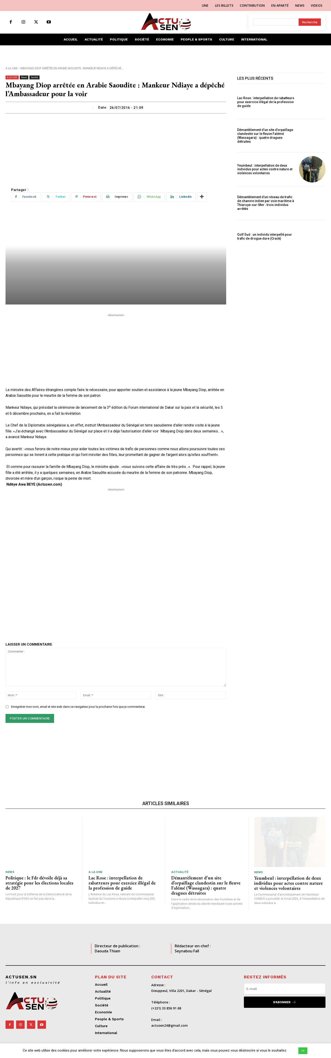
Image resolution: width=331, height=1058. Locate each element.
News (24, 77)
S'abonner (284, 1002)
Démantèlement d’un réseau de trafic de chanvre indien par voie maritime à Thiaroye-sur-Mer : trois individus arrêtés (265, 202)
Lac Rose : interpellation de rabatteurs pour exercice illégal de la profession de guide (265, 102)
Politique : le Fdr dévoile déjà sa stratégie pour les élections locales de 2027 (39, 883)
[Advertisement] (116, 148)
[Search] (310, 22)
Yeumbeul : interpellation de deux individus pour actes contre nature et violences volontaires (264, 169)
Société (34, 77)
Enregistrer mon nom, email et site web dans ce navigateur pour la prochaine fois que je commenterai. (78, 706)
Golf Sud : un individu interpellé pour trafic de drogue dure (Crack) (264, 236)
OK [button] (303, 1050)
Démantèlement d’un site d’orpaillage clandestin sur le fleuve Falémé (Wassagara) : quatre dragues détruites (265, 135)
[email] (284, 988)
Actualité (179, 871)
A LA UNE (11, 68)
